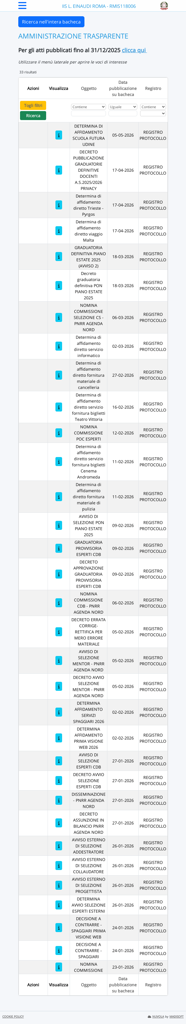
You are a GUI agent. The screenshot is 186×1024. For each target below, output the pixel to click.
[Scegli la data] (123, 113)
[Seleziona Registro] (153, 113)
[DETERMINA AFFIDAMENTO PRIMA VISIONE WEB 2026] (58, 737)
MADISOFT (176, 1016)
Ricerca (33, 115)
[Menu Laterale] (22, 7)
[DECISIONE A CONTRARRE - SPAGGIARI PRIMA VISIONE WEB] (58, 927)
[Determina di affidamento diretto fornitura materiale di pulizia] (58, 496)
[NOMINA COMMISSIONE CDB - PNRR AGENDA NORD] (58, 602)
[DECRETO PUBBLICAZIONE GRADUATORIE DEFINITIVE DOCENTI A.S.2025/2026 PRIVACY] (58, 170)
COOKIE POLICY (13, 1016)
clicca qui (134, 50)
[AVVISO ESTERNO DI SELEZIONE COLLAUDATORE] (58, 865)
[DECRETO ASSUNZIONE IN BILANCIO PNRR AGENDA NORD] (58, 822)
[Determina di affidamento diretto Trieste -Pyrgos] (58, 204)
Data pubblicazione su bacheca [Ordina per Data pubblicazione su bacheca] (123, 88)
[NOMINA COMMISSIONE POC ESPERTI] (58, 432)
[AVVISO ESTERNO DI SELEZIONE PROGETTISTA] (58, 885)
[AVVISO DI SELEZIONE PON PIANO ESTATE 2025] (58, 525)
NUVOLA (156, 1016)
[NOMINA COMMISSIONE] (58, 967)
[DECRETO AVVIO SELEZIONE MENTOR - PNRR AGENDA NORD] (58, 686)
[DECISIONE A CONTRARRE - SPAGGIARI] (58, 950)
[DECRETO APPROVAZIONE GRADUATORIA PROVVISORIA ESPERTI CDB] (58, 574)
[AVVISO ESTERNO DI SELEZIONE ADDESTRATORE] (58, 845)
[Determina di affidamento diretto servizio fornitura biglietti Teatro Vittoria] (58, 407)
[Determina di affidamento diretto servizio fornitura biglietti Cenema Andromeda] (58, 461)
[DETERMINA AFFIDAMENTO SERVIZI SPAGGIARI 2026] (58, 712)
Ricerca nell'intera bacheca (51, 22)
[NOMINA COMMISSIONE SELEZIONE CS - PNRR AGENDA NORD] (58, 317)
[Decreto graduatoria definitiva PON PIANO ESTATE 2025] (58, 285)
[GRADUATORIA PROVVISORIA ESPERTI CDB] (58, 548)
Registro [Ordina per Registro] (153, 88)
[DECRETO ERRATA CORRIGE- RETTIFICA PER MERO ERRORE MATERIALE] (58, 631)
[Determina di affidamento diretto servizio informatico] (58, 346)
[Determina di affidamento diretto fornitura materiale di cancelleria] (58, 375)
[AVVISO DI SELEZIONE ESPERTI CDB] (58, 760)
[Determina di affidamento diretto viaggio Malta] (58, 230)
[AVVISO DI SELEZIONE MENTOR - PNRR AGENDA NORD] (58, 660)
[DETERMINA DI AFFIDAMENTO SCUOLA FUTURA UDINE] (58, 135)
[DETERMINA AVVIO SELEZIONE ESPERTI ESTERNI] (58, 904)
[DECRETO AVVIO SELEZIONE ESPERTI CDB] (58, 780)
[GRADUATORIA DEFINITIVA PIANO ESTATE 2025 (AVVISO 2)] (58, 256)
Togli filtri (33, 105)
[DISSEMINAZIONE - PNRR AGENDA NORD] (58, 800)
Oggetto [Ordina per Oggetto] (88, 88)
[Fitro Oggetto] (88, 113)
